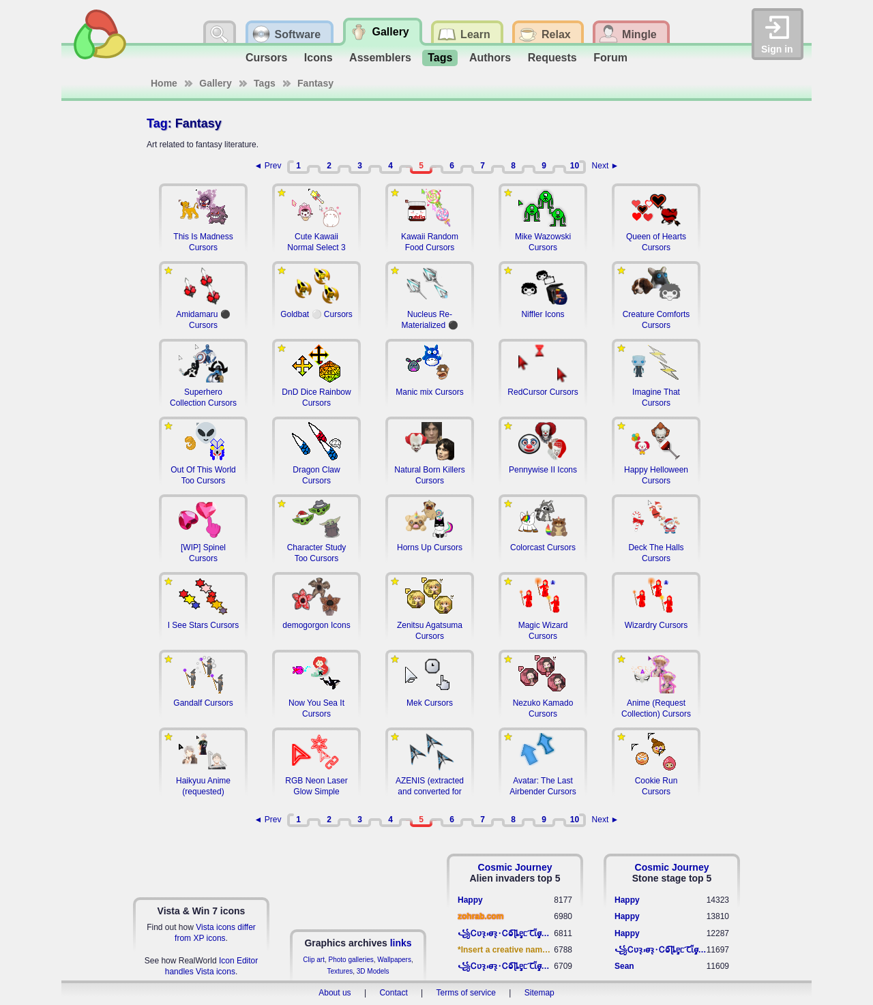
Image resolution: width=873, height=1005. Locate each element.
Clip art (314, 959)
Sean (624, 966)
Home (164, 83)
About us (335, 992)
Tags (440, 57)
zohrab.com (480, 916)
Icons (318, 57)
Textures (340, 971)
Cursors (266, 57)
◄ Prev (268, 165)
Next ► (605, 165)
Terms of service (466, 992)
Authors (490, 57)
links (401, 942)
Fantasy (315, 83)
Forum (610, 57)
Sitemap (539, 992)
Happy (470, 900)
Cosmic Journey (515, 867)
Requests (552, 57)
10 (574, 165)
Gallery (215, 83)
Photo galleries (351, 959)
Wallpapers (394, 959)
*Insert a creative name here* (506, 950)
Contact (393, 992)
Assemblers (380, 57)
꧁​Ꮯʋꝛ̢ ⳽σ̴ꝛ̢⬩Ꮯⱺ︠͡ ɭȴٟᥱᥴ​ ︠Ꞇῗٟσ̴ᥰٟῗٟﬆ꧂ (506, 933)
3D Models (373, 971)
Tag (157, 123)
